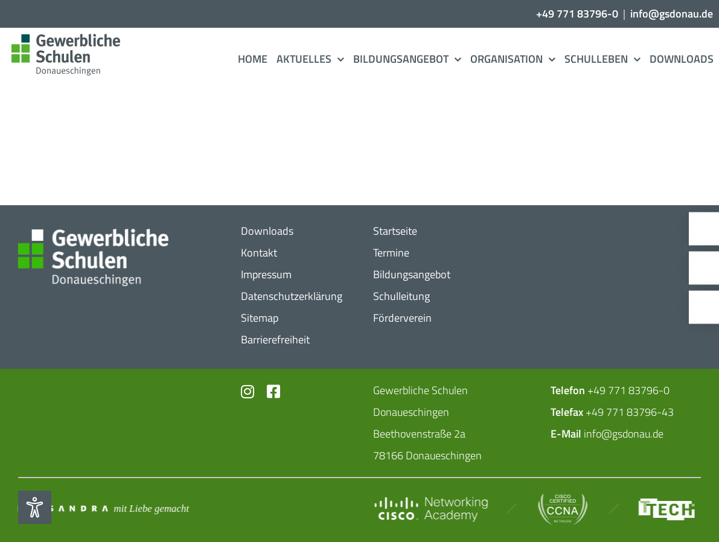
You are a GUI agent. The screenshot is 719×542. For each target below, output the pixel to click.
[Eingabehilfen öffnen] (34, 507)
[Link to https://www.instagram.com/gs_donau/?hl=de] (246, 391)
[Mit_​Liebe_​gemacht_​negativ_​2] (102, 508)
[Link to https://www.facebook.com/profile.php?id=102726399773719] (271, 391)
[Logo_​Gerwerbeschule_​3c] (65, 39)
